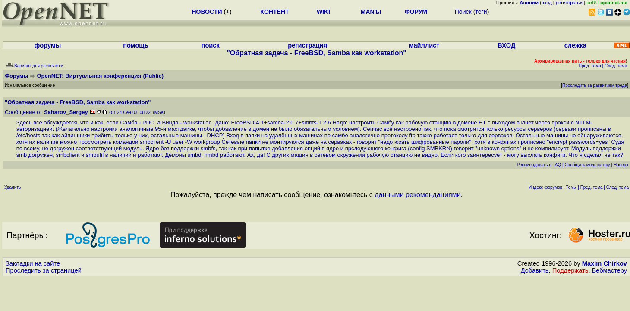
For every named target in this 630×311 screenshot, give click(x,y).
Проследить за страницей (44, 270)
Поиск (463, 11)
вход (547, 2)
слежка (575, 45)
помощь (135, 45)
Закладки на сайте (33, 263)
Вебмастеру (609, 270)
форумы (48, 45)
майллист (424, 45)
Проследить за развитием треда (594, 85)
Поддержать (570, 270)
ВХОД (506, 45)
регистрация (570, 2)
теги (481, 11)
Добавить (535, 270)
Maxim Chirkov (604, 263)
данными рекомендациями (417, 194)
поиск (211, 45)
